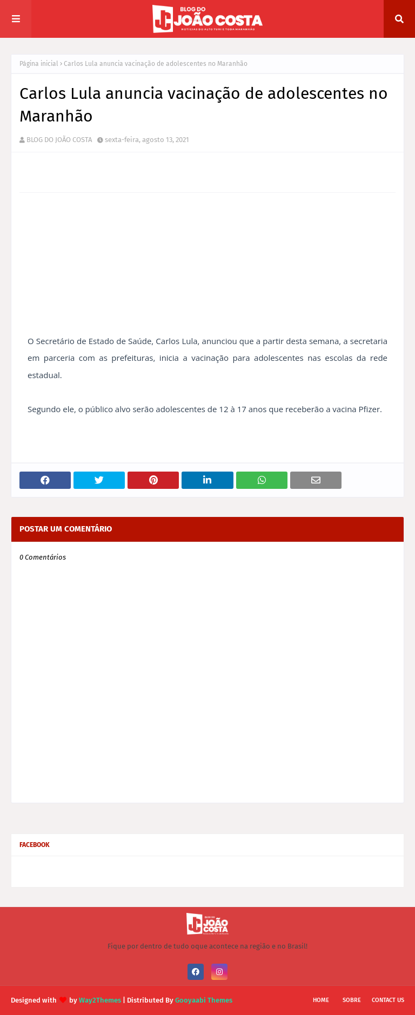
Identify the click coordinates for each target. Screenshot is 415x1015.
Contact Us (388, 1000)
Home (321, 1000)
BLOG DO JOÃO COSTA (59, 140)
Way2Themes (100, 1000)
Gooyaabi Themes (203, 1000)
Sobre (352, 1000)
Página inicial (38, 64)
